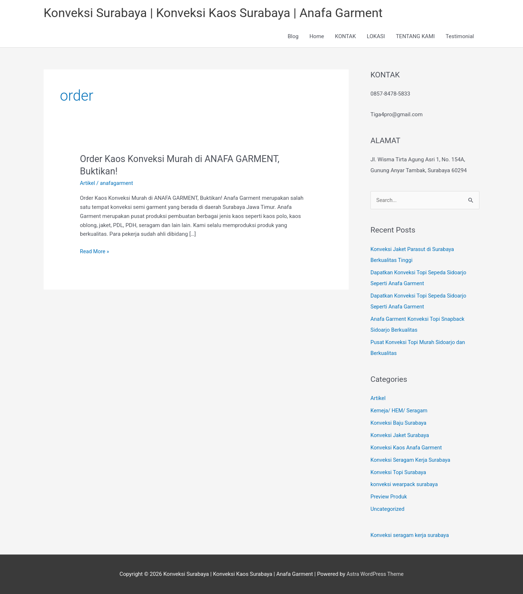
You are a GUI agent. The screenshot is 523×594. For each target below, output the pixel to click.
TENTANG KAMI (415, 37)
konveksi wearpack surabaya (405, 484)
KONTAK (345, 37)
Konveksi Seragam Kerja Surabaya (411, 460)
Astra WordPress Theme (375, 574)
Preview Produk (389, 497)
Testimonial (460, 37)
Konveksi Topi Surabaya (399, 472)
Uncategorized (387, 509)
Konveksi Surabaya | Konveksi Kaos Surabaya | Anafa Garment (218, 12)
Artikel (88, 184)
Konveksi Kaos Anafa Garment (407, 448)
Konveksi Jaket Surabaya (400, 435)
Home (316, 37)
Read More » (95, 251)
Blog (293, 37)
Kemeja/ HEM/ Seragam (399, 411)
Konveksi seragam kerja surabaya (410, 535)
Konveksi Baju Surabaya (399, 423)
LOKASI (376, 37)
